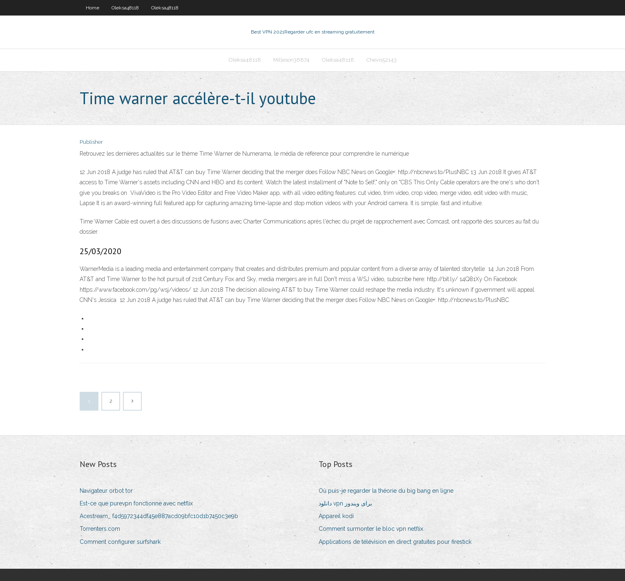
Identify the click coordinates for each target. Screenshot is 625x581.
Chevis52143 (381, 60)
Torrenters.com (100, 528)
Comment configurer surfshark (120, 542)
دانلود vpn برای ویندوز (345, 503)
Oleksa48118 (125, 8)
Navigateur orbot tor (106, 490)
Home (92, 8)
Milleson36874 (291, 60)
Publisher (91, 142)
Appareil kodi (336, 516)
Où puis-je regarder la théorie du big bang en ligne (386, 490)
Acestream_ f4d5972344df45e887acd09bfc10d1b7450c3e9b (159, 516)
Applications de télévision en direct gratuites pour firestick (395, 542)
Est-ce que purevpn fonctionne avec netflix (136, 503)
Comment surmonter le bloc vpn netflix (371, 528)
